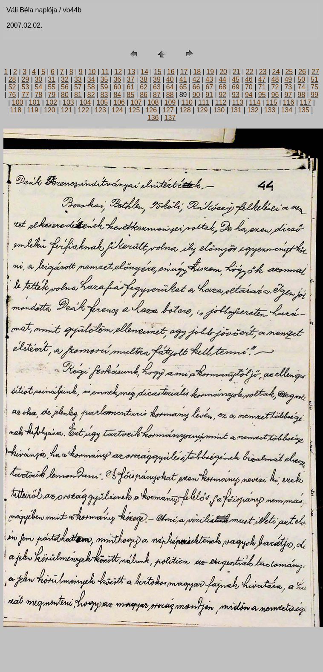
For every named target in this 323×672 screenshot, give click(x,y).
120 (49, 110)
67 (209, 87)
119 (32, 110)
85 (130, 94)
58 (91, 87)
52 (12, 87)
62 (143, 87)
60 (117, 87)
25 (289, 71)
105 (102, 102)
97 (288, 94)
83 (104, 94)
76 (12, 94)
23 (263, 71)
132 (253, 110)
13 (131, 71)
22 (250, 71)
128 (185, 110)
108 (153, 102)
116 (288, 102)
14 (144, 71)
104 (85, 102)
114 (254, 102)
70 (249, 87)
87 (157, 94)
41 (183, 79)
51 (314, 79)
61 (130, 87)
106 (119, 102)
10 (92, 71)
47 (262, 79)
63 (157, 87)
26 (302, 71)
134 (286, 110)
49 (288, 79)
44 (222, 79)
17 (184, 71)
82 (91, 94)
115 (271, 102)
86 (143, 94)
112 (221, 102)
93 (235, 94)
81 (78, 94)
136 (153, 117)
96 (275, 94)
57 (78, 87)
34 (91, 79)
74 (301, 87)
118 (15, 110)
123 (100, 110)
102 (51, 102)
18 (197, 71)
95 (262, 94)
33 (78, 79)
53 (25, 87)
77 (25, 94)
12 (118, 71)
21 (236, 71)
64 (170, 87)
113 (238, 102)
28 (12, 79)
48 (275, 79)
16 (171, 71)
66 (196, 87)
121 (66, 110)
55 (51, 87)
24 (276, 71)
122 (83, 110)
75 (314, 87)
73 (288, 87)
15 (158, 71)
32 (65, 79)
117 (305, 102)
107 (136, 102)
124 (117, 110)
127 (168, 110)
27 (315, 71)
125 (134, 110)
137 (170, 117)
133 (270, 110)
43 (209, 79)
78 (38, 94)
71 (262, 87)
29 (25, 79)
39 (157, 79)
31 (51, 79)
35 (104, 79)
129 (202, 110)
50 (301, 79)
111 (204, 102)
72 (275, 87)
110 (187, 102)
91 (209, 94)
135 (303, 110)
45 (235, 79)
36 (117, 79)
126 (151, 110)
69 (235, 87)
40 (170, 79)
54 (38, 87)
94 (249, 94)
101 (34, 102)
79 (51, 94)
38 (143, 79)
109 (170, 102)
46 (249, 79)
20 (223, 71)
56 (65, 87)
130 (219, 110)
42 (196, 79)
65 (183, 87)
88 (170, 94)
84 (117, 94)
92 (222, 94)
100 (17, 102)
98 (301, 94)
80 (65, 94)
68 (222, 87)
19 (210, 71)
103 (68, 102)
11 (105, 71)
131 (236, 110)
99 (314, 94)
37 (130, 79)
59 (104, 87)
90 (196, 94)
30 (38, 79)
